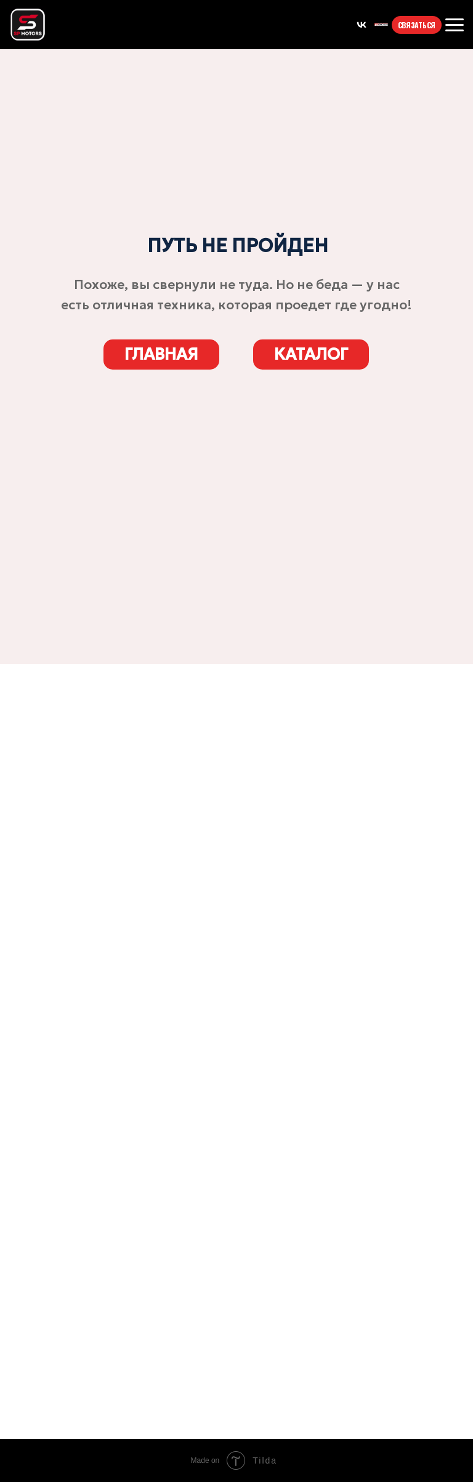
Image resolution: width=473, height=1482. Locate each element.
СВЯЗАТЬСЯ (416, 25)
